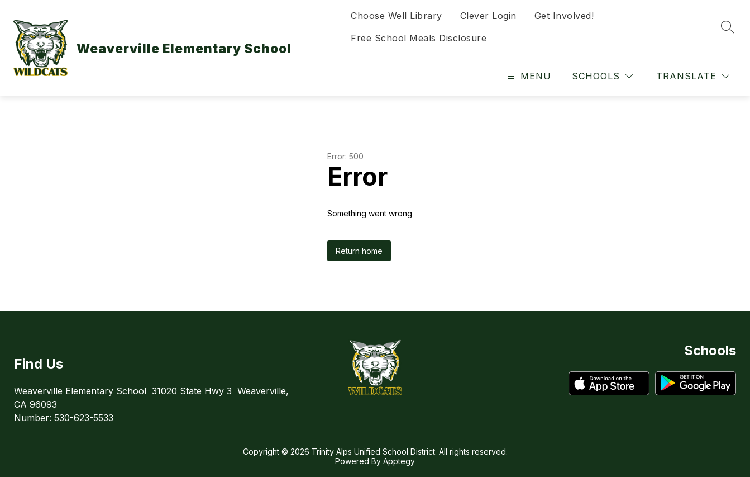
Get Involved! (564, 15)
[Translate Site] (692, 76)
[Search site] (727, 27)
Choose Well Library (396, 15)
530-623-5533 (83, 417)
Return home (359, 251)
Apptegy (399, 461)
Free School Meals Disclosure (418, 38)
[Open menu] (528, 76)
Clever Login (488, 15)
